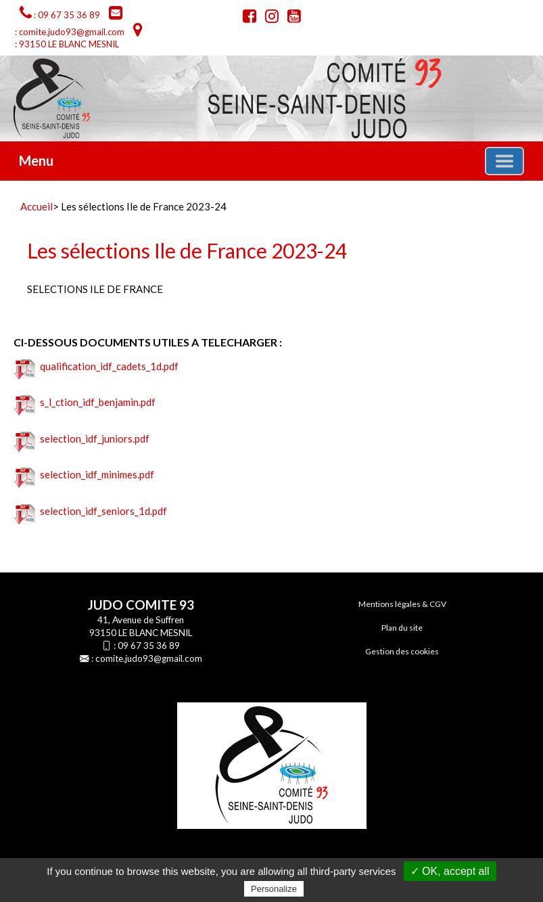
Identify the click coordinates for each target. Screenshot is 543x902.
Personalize (274, 889)
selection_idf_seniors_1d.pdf (90, 511)
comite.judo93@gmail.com (148, 658)
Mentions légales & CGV (402, 604)
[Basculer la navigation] (504, 161)
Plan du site (402, 628)
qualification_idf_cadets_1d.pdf (96, 366)
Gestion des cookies (402, 651)
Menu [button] (36, 160)
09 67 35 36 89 (149, 645)
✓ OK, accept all (450, 871)
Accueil (36, 206)
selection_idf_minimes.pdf (84, 474)
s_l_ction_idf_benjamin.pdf (85, 402)
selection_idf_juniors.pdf (81, 438)
